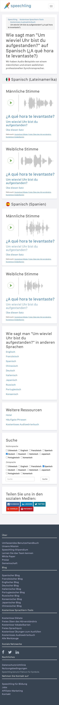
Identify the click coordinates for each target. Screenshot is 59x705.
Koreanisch (12, 394)
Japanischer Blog (11, 602)
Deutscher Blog (10, 585)
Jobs (4, 687)
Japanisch (11, 380)
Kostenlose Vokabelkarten (16, 624)
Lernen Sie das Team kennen (17, 553)
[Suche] (20, 479)
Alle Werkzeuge (10, 638)
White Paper (8, 556)
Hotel (9, 415)
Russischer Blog (10, 595)
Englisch (10, 351)
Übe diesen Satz (15, 129)
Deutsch (10, 370)
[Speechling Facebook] (5, 652)
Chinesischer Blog (12, 605)
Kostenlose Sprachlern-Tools (32, 19)
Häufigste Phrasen (16, 419)
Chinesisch (12, 365)
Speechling (12, 19)
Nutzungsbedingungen (14, 668)
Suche (45, 479)
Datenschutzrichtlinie (14, 665)
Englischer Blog (10, 582)
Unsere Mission (10, 546)
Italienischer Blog (11, 589)
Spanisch (11, 361)
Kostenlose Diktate (12, 618)
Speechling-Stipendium (15, 549)
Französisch (12, 356)
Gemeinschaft (9, 563)
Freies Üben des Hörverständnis (19, 621)
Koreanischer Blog (12, 599)
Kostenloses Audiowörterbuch (22, 22)
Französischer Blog (12, 578)
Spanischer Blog (11, 575)
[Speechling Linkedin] (19, 652)
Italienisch (11, 375)
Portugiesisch (13, 389)
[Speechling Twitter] (11, 652)
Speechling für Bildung (14, 683)
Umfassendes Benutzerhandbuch (20, 543)
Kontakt (6, 694)
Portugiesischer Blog (13, 592)
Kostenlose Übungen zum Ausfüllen (21, 631)
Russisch (11, 384)
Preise (5, 559)
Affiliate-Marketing (12, 690)
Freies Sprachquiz (12, 628)
